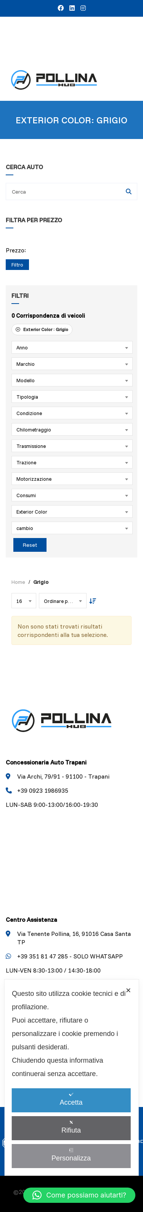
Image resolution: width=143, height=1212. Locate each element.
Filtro (17, 264)
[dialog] (71, 1077)
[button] (79, 1195)
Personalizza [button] (71, 1155)
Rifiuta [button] (71, 1127)
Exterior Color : (42, 329)
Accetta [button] (70, 1099)
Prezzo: (16, 250)
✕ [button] (128, 990)
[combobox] (72, 347)
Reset (30, 544)
